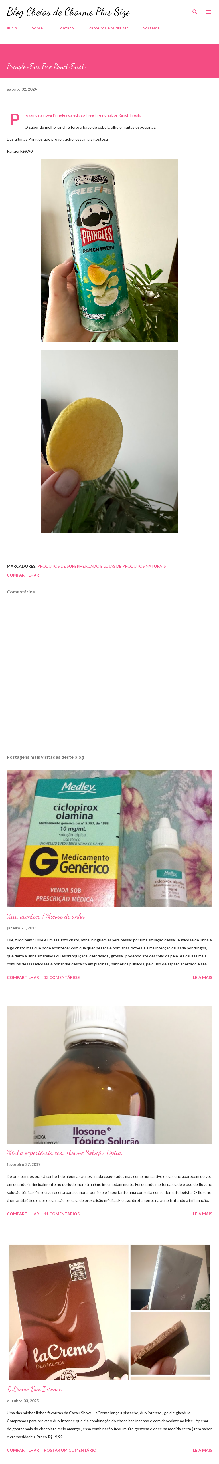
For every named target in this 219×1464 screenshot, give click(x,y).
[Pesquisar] (195, 10)
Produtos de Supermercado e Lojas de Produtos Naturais (101, 566)
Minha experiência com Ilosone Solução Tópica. (65, 1152)
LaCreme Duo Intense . (36, 1389)
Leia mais (202, 977)
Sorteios (151, 27)
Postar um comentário (70, 1450)
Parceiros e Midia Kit (108, 27)
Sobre (37, 27)
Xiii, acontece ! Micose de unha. (46, 916)
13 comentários (62, 977)
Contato (65, 27)
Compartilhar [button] (23, 575)
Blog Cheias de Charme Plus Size (68, 12)
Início (12, 27)
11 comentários (62, 1213)
